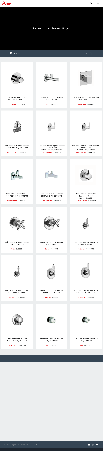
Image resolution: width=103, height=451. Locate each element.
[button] (98, 3)
